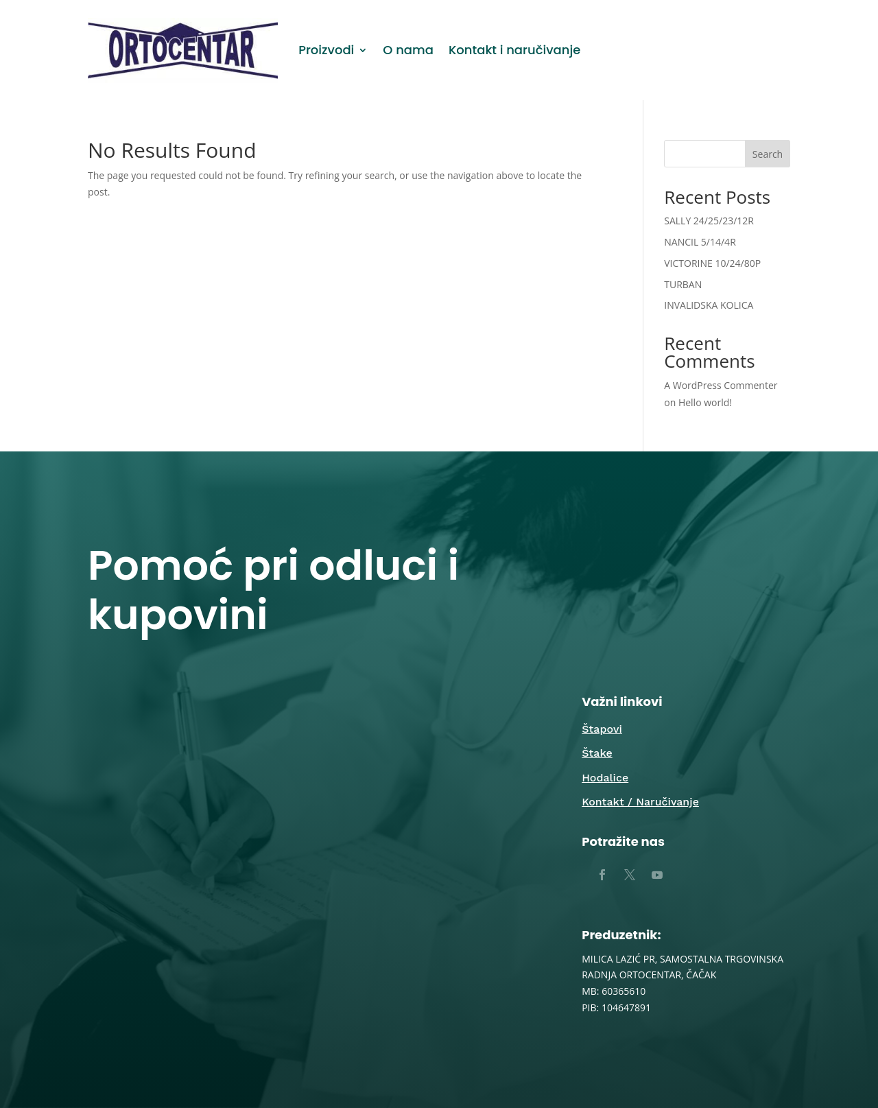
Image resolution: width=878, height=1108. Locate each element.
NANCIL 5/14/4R (700, 241)
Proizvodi (326, 49)
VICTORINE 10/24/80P (712, 263)
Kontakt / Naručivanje (640, 801)
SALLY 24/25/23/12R (709, 220)
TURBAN (683, 284)
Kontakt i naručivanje (514, 49)
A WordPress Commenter (720, 385)
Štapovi (602, 728)
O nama (408, 49)
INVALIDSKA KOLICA (708, 304)
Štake (597, 752)
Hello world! (705, 402)
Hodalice (605, 777)
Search (767, 154)
